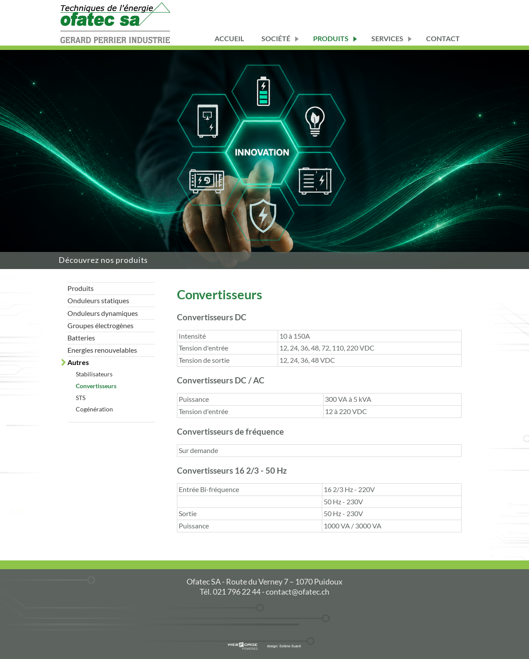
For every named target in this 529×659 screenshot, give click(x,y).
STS (80, 397)
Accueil (229, 38)
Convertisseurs (96, 386)
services (387, 38)
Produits (331, 38)
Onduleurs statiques (98, 300)
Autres (78, 362)
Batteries (81, 337)
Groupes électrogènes (100, 325)
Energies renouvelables (102, 350)
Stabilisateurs (94, 374)
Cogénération (94, 409)
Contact (443, 38)
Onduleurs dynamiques (102, 313)
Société (275, 38)
